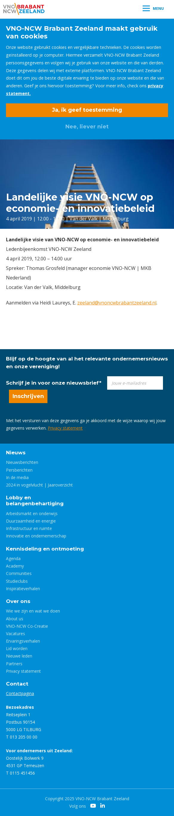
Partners (14, 663)
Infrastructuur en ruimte (29, 528)
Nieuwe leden (19, 656)
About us (14, 618)
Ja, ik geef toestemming (87, 110)
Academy (15, 566)
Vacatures (15, 633)
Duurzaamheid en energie (31, 521)
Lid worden (16, 648)
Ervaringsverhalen (23, 641)
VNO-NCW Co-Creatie (27, 626)
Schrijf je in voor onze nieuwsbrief (53, 383)
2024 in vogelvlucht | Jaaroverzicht (39, 485)
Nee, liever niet (87, 126)
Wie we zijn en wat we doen (33, 611)
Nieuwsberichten (22, 462)
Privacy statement (65, 428)
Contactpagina (20, 693)
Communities (19, 573)
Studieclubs (17, 581)
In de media (17, 477)
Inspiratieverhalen (23, 588)
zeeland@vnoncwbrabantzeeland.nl (116, 302)
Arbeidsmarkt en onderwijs (32, 513)
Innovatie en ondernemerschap (36, 536)
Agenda (13, 558)
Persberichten (19, 470)
